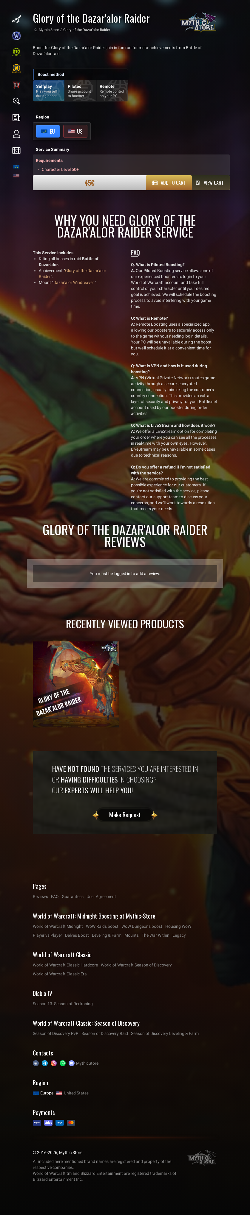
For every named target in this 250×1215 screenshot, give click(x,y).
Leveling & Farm (106, 935)
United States (76, 1093)
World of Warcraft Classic (62, 954)
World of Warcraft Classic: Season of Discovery (86, 1023)
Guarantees (73, 896)
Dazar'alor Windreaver (73, 282)
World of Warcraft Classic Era (60, 974)
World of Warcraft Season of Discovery (136, 965)
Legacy (179, 935)
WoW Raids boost (102, 926)
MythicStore (87, 1063)
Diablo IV (42, 993)
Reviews (40, 896)
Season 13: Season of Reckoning (63, 1003)
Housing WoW (178, 926)
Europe (46, 1093)
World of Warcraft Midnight (58, 926)
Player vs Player (47, 935)
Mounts (131, 935)
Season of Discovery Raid (104, 1033)
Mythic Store (49, 30)
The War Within (155, 935)
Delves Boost (77, 935)
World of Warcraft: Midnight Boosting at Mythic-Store (94, 915)
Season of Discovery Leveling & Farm (165, 1033)
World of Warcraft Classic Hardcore (65, 965)
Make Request (125, 814)
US (80, 131)
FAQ (55, 896)
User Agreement (101, 896)
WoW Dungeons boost (141, 926)
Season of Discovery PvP (55, 1033)
